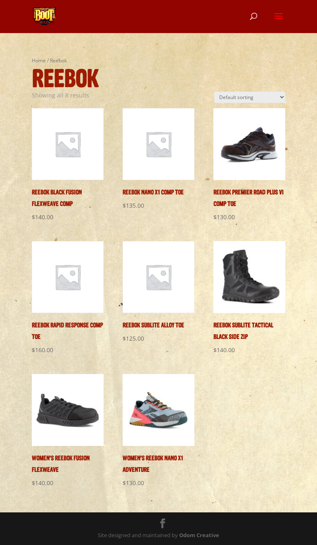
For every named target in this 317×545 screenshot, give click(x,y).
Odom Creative (199, 535)
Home (39, 60)
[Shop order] (249, 97)
